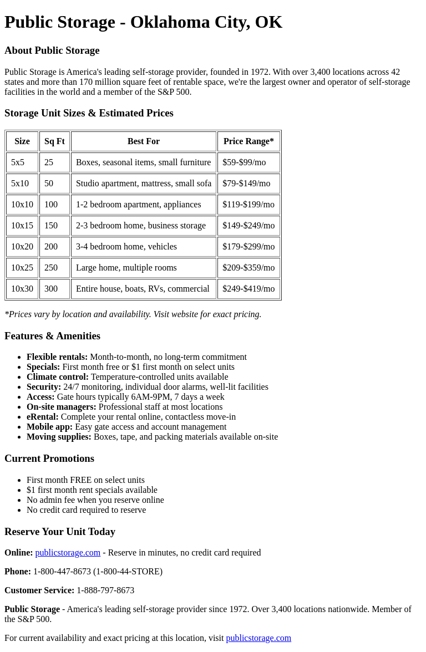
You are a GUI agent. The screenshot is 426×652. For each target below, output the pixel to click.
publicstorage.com (68, 552)
